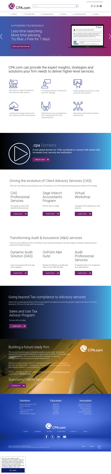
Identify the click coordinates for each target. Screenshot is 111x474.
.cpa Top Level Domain (26, 410)
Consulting (56, 412)
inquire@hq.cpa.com (62, 372)
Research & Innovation (80, 14)
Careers (25, 431)
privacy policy (8, 466)
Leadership (37, 431)
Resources (64, 14)
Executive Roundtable (85, 412)
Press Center (61, 431)
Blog (101, 1)
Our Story (49, 431)
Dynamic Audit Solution (26, 404)
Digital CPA (56, 404)
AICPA (97, 1)
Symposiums (87, 414)
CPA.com (55, 426)
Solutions (14, 14)
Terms (83, 446)
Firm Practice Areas (29, 14)
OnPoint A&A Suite (25, 406)
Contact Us (73, 431)
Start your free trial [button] (19, 46)
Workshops (56, 406)
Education (56, 400)
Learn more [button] (18, 214)
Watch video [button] (40, 160)
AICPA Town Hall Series (84, 406)
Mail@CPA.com (24, 412)
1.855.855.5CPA (24, 374)
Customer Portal (91, 1)
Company (95, 14)
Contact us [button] (16, 386)
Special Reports (86, 410)
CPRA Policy (99, 447)
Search (85, 431)
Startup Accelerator (85, 408)
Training (56, 410)
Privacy (92, 446)
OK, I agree (13, 470)
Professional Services (48, 14)
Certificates (56, 408)
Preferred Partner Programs (28, 414)
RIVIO (21, 408)
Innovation (85, 400)
